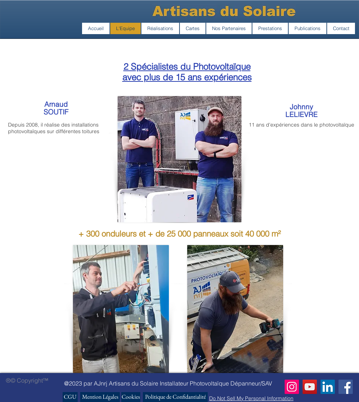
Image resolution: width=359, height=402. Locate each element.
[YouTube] (310, 387)
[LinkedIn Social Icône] (328, 387)
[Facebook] (345, 387)
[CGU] (70, 397)
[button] (160, 28)
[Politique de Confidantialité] (175, 397)
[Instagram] (292, 387)
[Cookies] (130, 397)
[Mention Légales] (100, 397)
